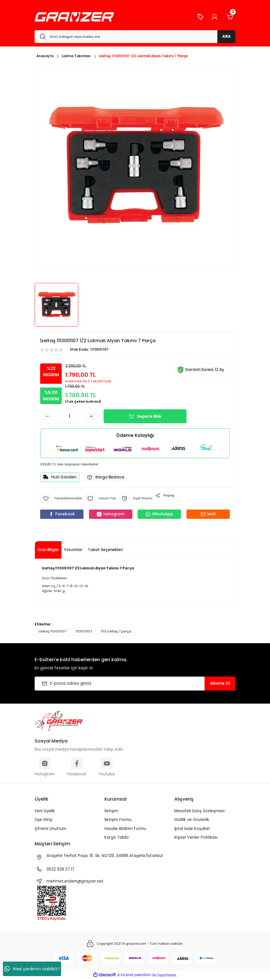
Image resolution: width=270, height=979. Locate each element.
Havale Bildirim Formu (125, 828)
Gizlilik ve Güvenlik (191, 819)
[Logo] (74, 16)
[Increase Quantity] (91, 416)
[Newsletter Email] (135, 684)
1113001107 (83, 631)
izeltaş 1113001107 (52, 631)
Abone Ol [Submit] (220, 683)
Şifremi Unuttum (50, 828)
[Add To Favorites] (61, 498)
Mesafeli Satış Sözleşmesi (199, 811)
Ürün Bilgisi (48, 550)
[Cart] (230, 17)
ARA (226, 36)
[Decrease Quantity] (47, 416)
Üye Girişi (43, 819)
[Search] (135, 36)
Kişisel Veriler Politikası (196, 837)
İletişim (111, 811)
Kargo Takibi (116, 837)
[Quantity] (69, 416)
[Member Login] (214, 16)
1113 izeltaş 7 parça (116, 631)
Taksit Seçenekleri (105, 550)
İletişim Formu (118, 819)
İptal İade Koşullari (192, 828)
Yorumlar (73, 550)
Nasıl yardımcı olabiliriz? (32, 969)
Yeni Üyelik (45, 811)
